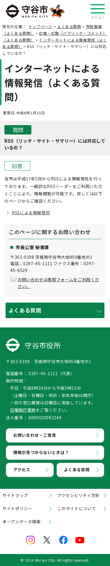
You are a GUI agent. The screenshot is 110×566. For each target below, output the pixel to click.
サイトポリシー (17, 508)
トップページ (40, 26)
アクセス (21, 469)
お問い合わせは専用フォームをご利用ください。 (58, 283)
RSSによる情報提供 (31, 212)
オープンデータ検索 (21, 521)
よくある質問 (69, 26)
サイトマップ (15, 495)
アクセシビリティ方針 (78, 495)
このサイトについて (76, 508)
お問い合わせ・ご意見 (34, 435)
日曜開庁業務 (23, 410)
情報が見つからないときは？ (41, 452)
